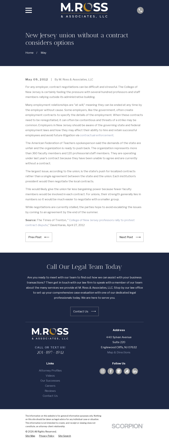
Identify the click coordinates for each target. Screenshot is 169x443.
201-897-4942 (50, 352)
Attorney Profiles (50, 370)
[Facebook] (110, 371)
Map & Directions (118, 352)
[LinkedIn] (134, 371)
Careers (50, 385)
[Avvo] (126, 371)
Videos (50, 375)
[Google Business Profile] (118, 371)
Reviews (50, 390)
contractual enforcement (97, 135)
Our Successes (50, 380)
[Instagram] (102, 371)
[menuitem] (30, 436)
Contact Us (50, 395)
